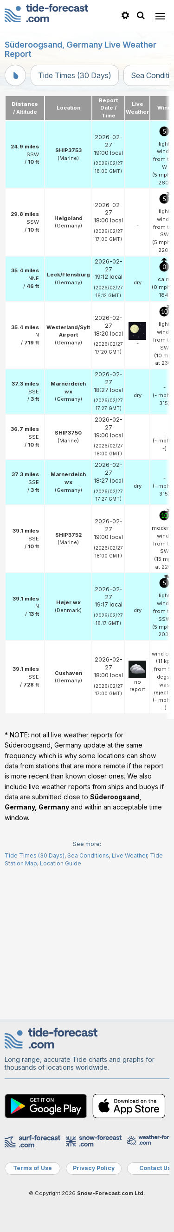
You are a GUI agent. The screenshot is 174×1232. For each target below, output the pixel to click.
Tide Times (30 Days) (74, 75)
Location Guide (60, 863)
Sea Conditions (88, 855)
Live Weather (129, 855)
